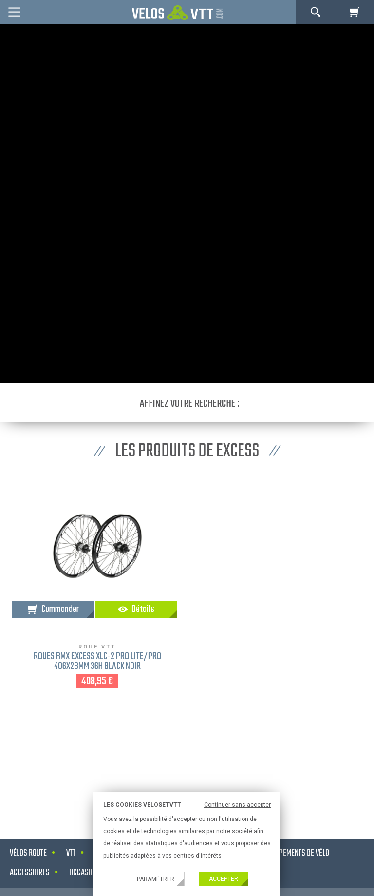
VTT (70, 853)
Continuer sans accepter (237, 804)
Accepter (223, 879)
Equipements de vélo (297, 853)
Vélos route (28, 853)
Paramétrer (155, 879)
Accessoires (30, 873)
